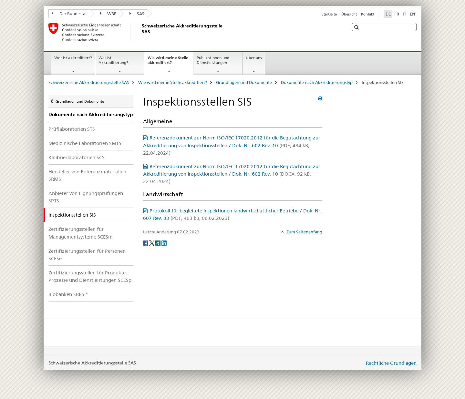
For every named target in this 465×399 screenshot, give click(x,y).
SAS (136, 13)
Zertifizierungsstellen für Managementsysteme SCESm (80, 233)
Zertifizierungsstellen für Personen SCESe (87, 254)
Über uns (254, 57)
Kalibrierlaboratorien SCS (76, 157)
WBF (108, 13)
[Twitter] (152, 242)
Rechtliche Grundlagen (391, 363)
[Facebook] (146, 242)
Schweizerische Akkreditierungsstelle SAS (88, 82)
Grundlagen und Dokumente (244, 82)
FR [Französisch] (396, 13)
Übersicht (349, 14)
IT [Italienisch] (404, 13)
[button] (357, 27)
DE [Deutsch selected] (388, 13)
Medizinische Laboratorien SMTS (84, 143)
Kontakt (367, 14)
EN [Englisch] (412, 13)
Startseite (329, 14)
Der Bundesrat (69, 13)
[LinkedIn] (164, 242)
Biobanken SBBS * (68, 294)
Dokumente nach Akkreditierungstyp (317, 82)
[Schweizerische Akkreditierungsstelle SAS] (140, 32)
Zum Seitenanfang (303, 231)
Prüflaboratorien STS (71, 129)
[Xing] (158, 242)
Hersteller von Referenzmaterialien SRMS (87, 175)
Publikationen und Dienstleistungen (213, 60)
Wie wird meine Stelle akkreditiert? (168, 62)
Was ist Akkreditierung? (113, 60)
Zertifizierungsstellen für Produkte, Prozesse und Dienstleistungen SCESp (89, 276)
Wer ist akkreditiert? (73, 57)
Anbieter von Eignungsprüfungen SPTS (85, 197)
